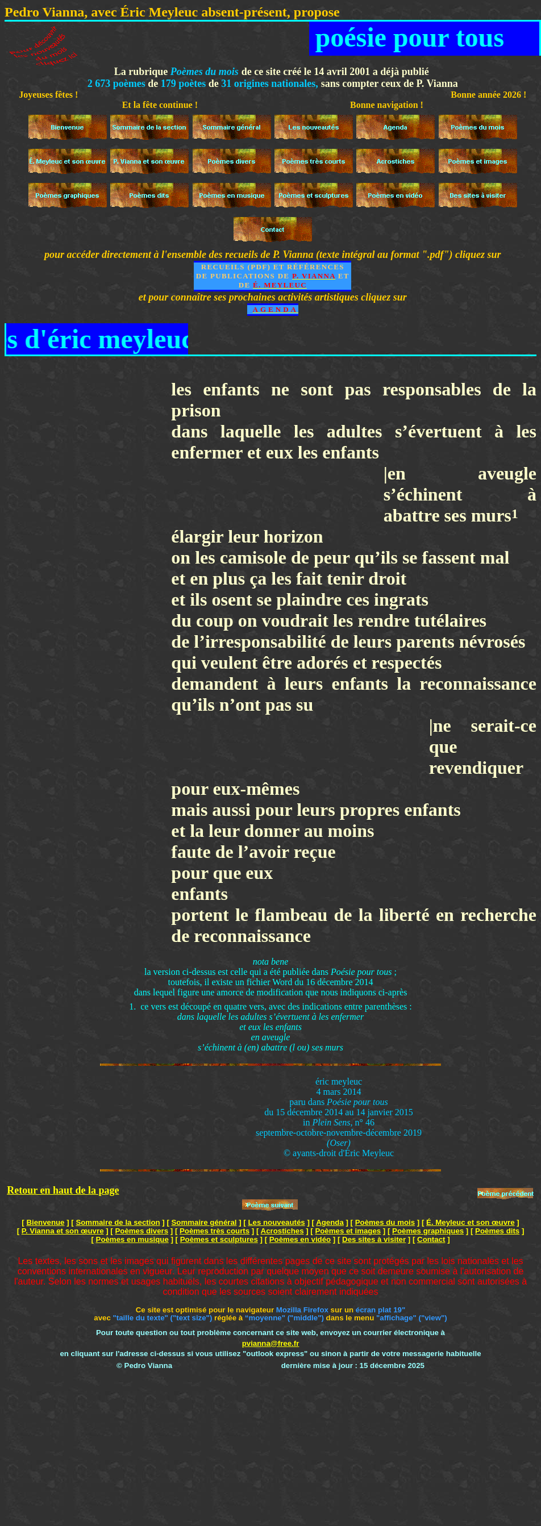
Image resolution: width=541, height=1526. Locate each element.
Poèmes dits (497, 1231)
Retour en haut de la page (63, 1190)
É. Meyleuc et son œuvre (470, 1222)
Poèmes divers (141, 1231)
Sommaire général (204, 1222)
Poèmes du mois (385, 1222)
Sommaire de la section (118, 1222)
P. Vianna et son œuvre (63, 1231)
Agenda (330, 1222)
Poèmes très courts (214, 1231)
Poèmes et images (348, 1231)
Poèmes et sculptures (219, 1239)
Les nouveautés (276, 1222)
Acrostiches (282, 1231)
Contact (431, 1239)
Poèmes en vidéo (300, 1239)
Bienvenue (45, 1222)
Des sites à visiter (374, 1239)
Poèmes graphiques (428, 1231)
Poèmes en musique (132, 1239)
